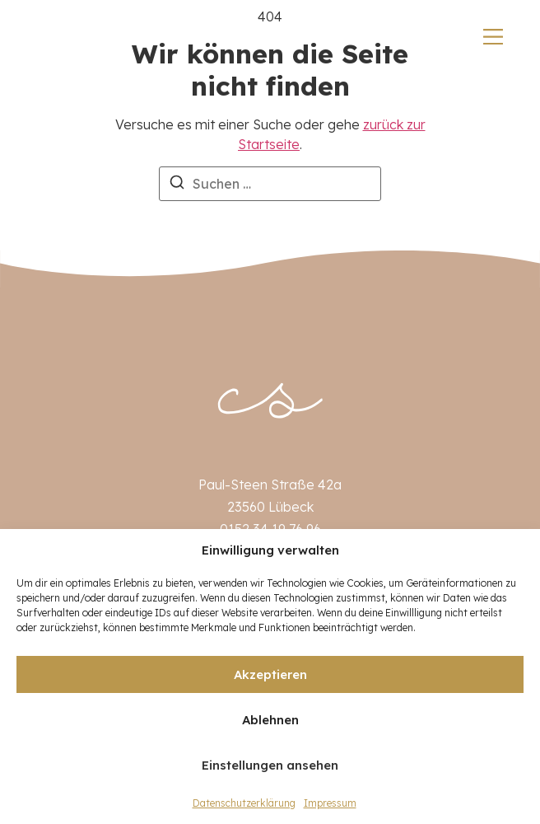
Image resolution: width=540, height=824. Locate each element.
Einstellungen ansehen (270, 765)
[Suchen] (177, 184)
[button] (515, 550)
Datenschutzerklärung (244, 803)
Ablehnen (270, 720)
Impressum (330, 803)
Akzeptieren (270, 674)
